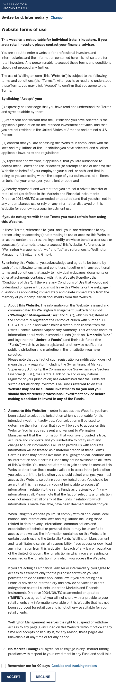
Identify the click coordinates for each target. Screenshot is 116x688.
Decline (43, 677)
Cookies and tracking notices (74, 666)
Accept (13, 677)
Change (57, 17)
